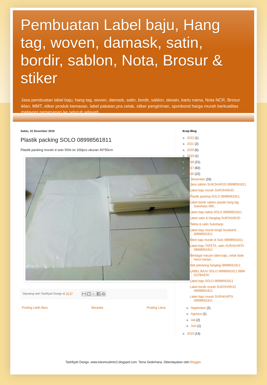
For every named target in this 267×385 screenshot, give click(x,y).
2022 (191, 138)
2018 (191, 162)
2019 (191, 156)
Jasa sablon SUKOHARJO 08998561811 (218, 184)
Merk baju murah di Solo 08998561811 (216, 240)
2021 (191, 144)
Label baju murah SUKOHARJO (212, 190)
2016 (191, 174)
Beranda (97, 307)
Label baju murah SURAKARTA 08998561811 (211, 298)
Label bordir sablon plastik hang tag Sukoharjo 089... (214, 204)
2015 (191, 333)
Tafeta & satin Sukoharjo (206, 224)
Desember (198, 179)
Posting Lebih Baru (35, 307)
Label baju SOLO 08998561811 (211, 281)
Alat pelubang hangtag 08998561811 (215, 265)
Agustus (197, 314)
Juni (194, 326)
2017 (191, 168)
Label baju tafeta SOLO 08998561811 (216, 212)
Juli (193, 320)
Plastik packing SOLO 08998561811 (215, 196)
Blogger (195, 362)
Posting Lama (156, 307)
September (199, 308)
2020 (191, 150)
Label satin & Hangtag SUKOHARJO (215, 218)
